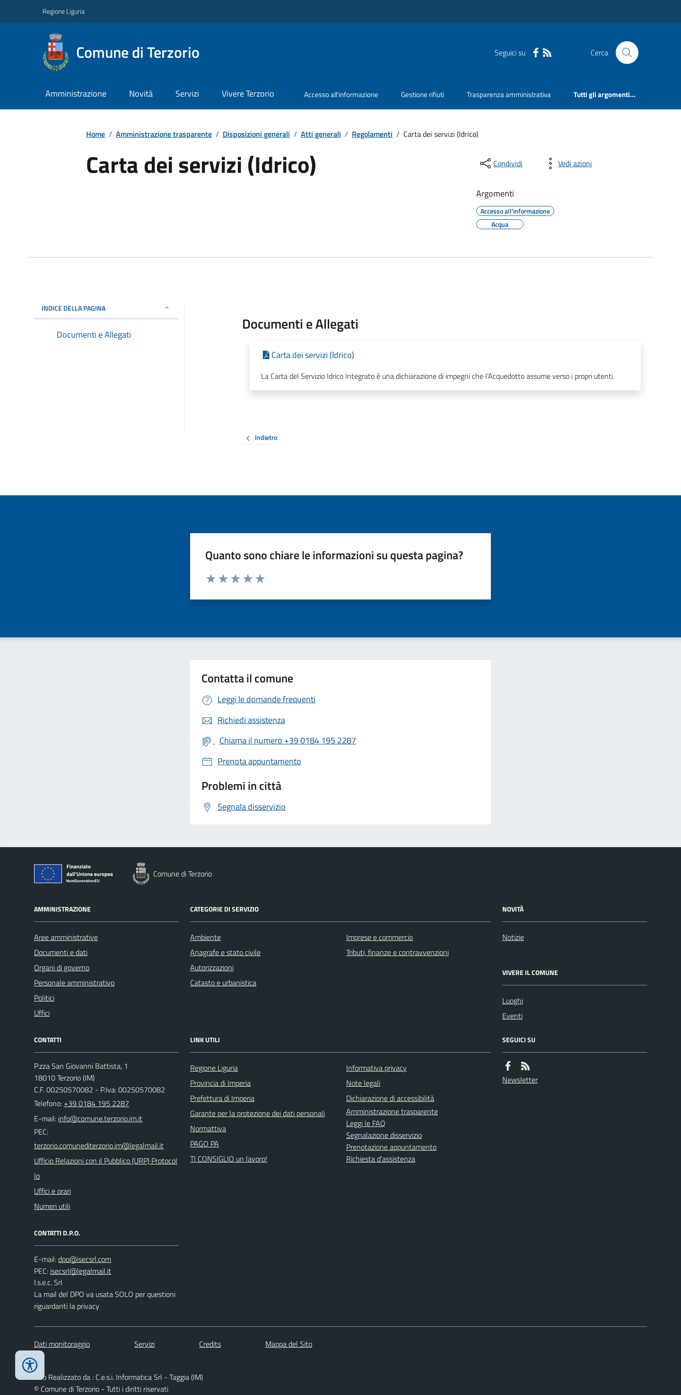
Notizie (513, 937)
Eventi (512, 1015)
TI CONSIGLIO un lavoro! (228, 1158)
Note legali (363, 1083)
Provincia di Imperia (220, 1083)
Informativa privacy (376, 1067)
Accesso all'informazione (341, 94)
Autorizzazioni (212, 967)
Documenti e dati (60, 952)
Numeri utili (52, 1206)
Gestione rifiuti (422, 94)
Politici (44, 997)
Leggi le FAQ (365, 1123)
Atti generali (321, 134)
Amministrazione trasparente (164, 134)
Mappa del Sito (288, 1344)
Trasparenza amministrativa (509, 94)
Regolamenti (372, 134)
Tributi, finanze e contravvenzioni (397, 952)
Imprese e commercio (379, 937)
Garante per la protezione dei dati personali (257, 1113)
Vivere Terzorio (248, 93)
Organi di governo (61, 967)
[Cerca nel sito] (623, 52)
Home (95, 134)
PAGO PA (204, 1143)
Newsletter (520, 1079)
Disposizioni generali (256, 134)
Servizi (187, 93)
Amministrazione (75, 93)
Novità (141, 93)
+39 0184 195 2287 (96, 1103)
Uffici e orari (52, 1191)
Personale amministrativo (74, 982)
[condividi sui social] (500, 163)
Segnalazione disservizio (384, 1135)
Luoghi (512, 1000)
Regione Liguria (64, 11)
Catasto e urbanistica (223, 982)
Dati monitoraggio (62, 1344)
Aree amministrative (66, 937)
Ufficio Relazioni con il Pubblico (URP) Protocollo (105, 1168)
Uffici (42, 1013)
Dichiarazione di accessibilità (390, 1098)
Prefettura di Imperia (222, 1098)
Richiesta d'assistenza (380, 1158)
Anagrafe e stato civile (225, 952)
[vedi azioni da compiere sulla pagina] (567, 163)
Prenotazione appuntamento (391, 1147)
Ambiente (205, 937)
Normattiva (208, 1128)
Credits (210, 1344)
